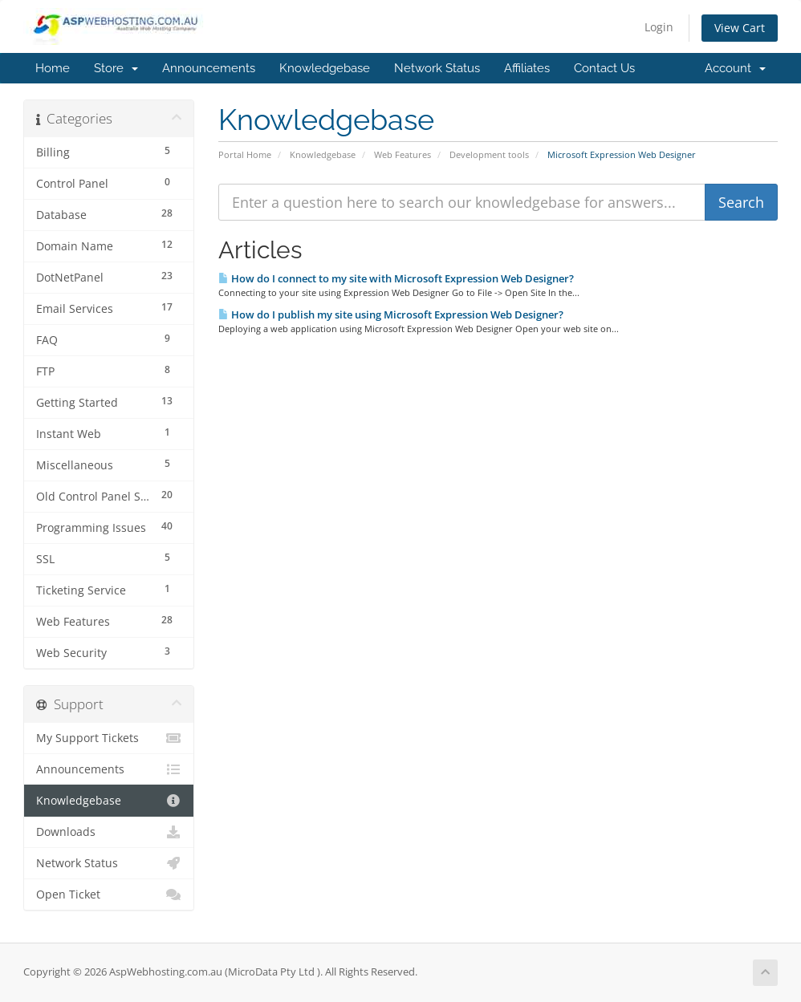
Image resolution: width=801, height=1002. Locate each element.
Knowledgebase (324, 68)
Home (52, 68)
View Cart (739, 27)
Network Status (437, 68)
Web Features (402, 154)
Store (116, 68)
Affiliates (527, 68)
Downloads (108, 832)
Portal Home (244, 154)
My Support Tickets (108, 738)
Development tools (489, 154)
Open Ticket (108, 894)
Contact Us (604, 68)
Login (658, 26)
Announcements (208, 68)
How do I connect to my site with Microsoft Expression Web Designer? (396, 278)
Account (735, 68)
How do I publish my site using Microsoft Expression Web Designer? (390, 314)
